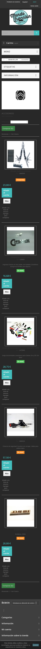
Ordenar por (6, 122)
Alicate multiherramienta (20, 171)
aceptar (35, 645)
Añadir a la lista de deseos (5, 210)
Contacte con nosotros (13, 2)
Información (11, 75)
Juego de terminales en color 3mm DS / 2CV (20, 348)
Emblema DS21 (20, 530)
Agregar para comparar (6, 215)
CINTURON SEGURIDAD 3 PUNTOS (20, 439)
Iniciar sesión (34, 6)
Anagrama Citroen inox (20, 257)
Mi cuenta (6, 629)
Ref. (17, 173)
